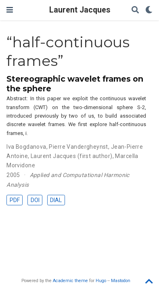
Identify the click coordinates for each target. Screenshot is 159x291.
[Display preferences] (149, 10)
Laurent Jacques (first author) (72, 156)
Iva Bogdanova (26, 146)
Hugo (101, 280)
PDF (15, 200)
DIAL (56, 200)
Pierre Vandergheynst (78, 146)
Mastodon (120, 280)
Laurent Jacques (79, 10)
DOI (35, 200)
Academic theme (70, 280)
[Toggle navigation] (9, 9)
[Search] (135, 10)
